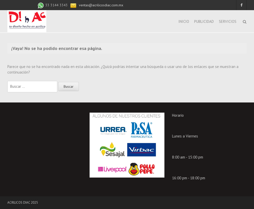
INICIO (183, 21)
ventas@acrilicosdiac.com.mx (100, 5)
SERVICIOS (227, 21)
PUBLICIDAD (204, 21)
